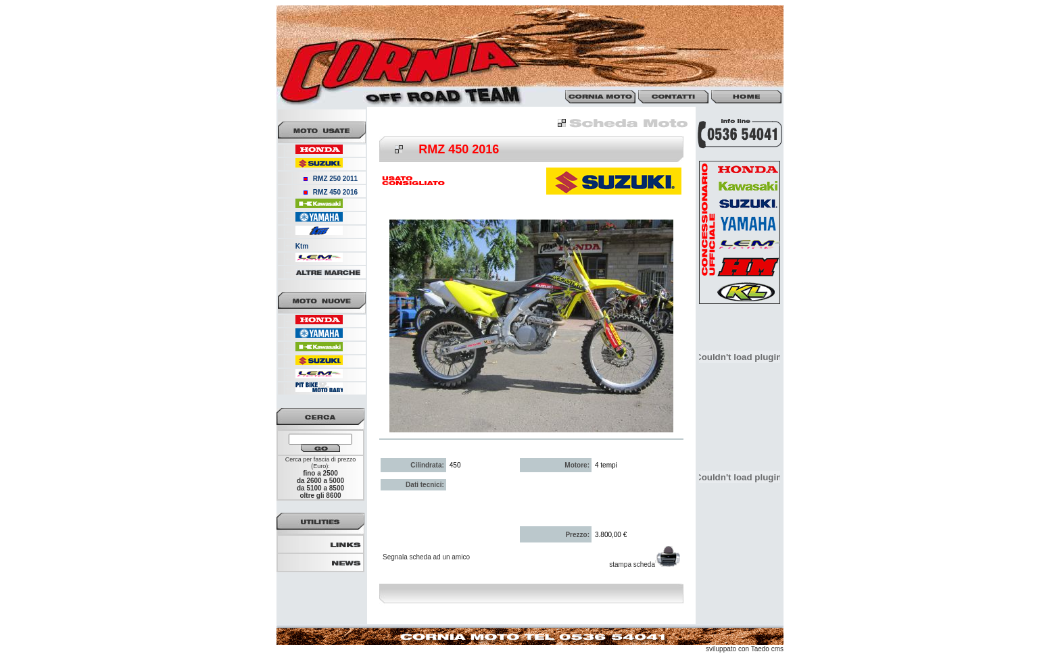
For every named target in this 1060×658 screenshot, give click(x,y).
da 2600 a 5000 (320, 480)
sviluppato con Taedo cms (745, 649)
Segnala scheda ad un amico (426, 557)
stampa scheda (644, 564)
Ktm (301, 246)
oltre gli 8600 (320, 495)
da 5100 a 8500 (320, 488)
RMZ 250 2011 (335, 178)
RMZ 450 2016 (335, 192)
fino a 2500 (320, 473)
